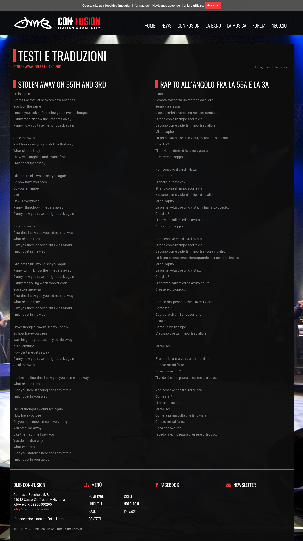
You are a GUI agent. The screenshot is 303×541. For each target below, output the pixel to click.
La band (213, 25)
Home (150, 25)
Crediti (129, 496)
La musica (236, 25)
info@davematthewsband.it (34, 509)
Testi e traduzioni (276, 67)
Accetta (212, 5)
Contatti (95, 518)
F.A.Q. (92, 511)
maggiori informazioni (134, 5)
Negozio (279, 25)
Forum (259, 25)
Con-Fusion (188, 25)
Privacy (130, 511)
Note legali (132, 503)
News (166, 25)
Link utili (95, 503)
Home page (96, 496)
